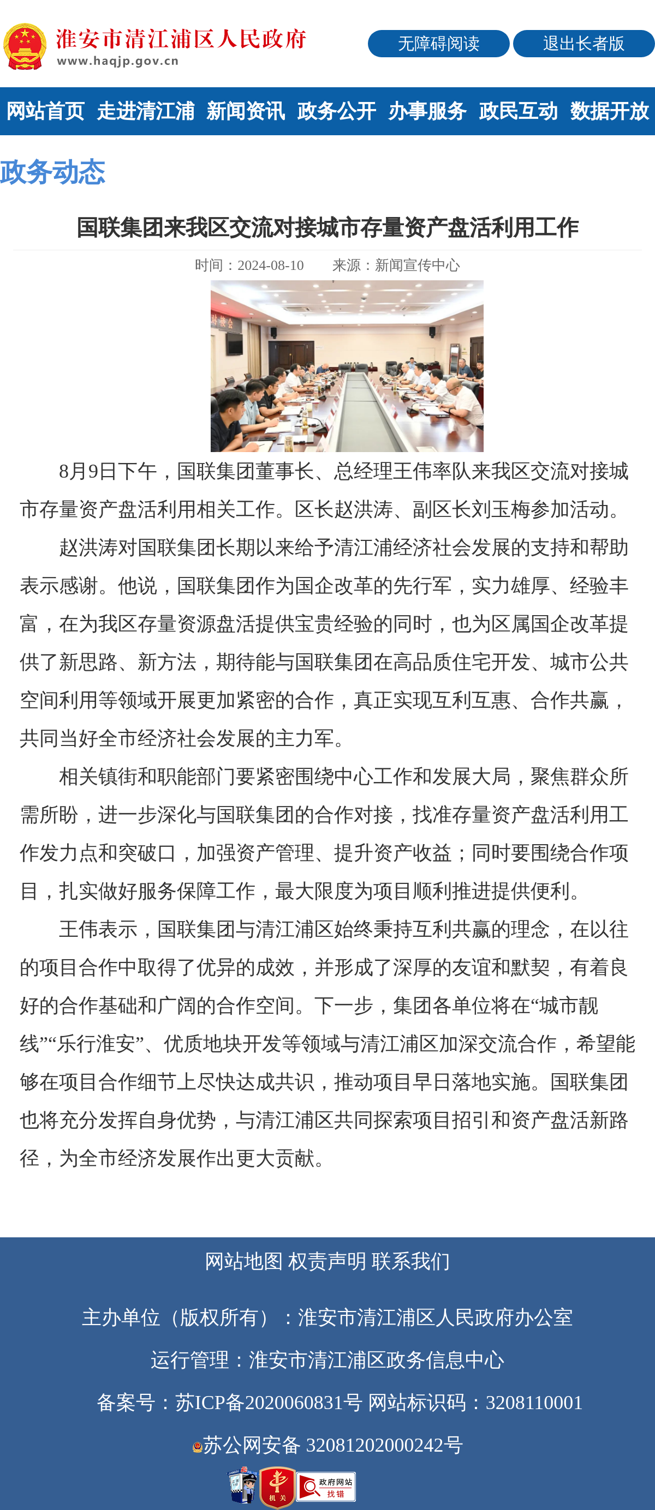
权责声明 (327, 1261)
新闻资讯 (245, 111)
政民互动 (518, 111)
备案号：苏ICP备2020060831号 (230, 1402)
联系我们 (411, 1261)
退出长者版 (584, 43)
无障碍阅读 (439, 43)
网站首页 (45, 111)
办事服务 (427, 111)
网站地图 (244, 1261)
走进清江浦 (146, 111)
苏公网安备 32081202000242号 (327, 1445)
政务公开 (336, 111)
